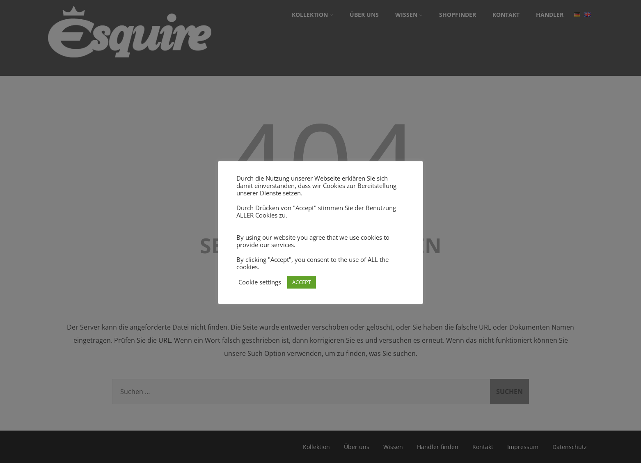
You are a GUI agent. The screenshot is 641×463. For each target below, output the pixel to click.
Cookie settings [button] (259, 282)
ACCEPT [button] (301, 282)
